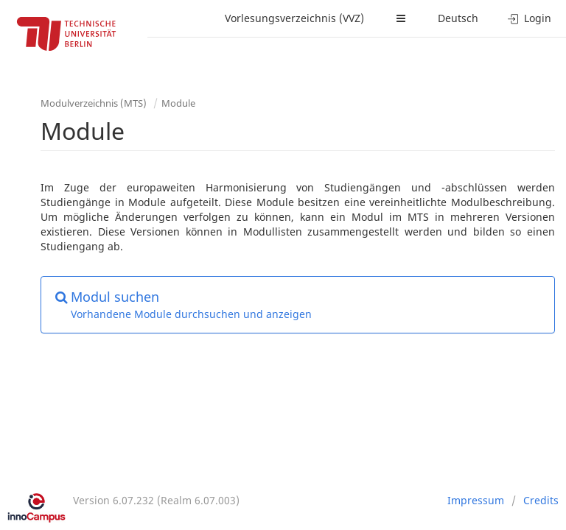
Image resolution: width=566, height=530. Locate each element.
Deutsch (458, 18)
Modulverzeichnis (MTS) (94, 103)
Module (178, 103)
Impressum (475, 500)
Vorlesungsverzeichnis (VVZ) (294, 18)
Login (529, 18)
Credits (541, 500)
